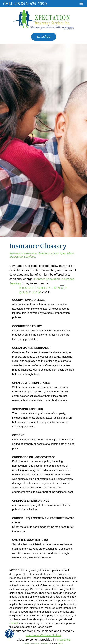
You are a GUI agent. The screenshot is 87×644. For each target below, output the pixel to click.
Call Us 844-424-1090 (25, 3)
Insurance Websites (26, 630)
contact (13, 623)
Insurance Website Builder (43, 635)
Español (43, 36)
